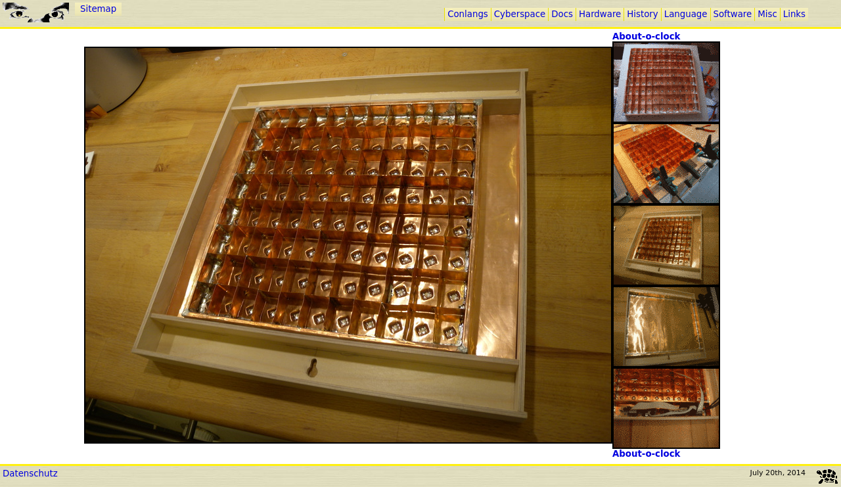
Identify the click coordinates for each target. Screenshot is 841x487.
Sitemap (98, 9)
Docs (562, 14)
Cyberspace (519, 14)
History (642, 14)
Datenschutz (30, 473)
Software (733, 14)
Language (686, 14)
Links (794, 14)
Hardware (600, 14)
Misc (767, 14)
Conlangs (467, 14)
